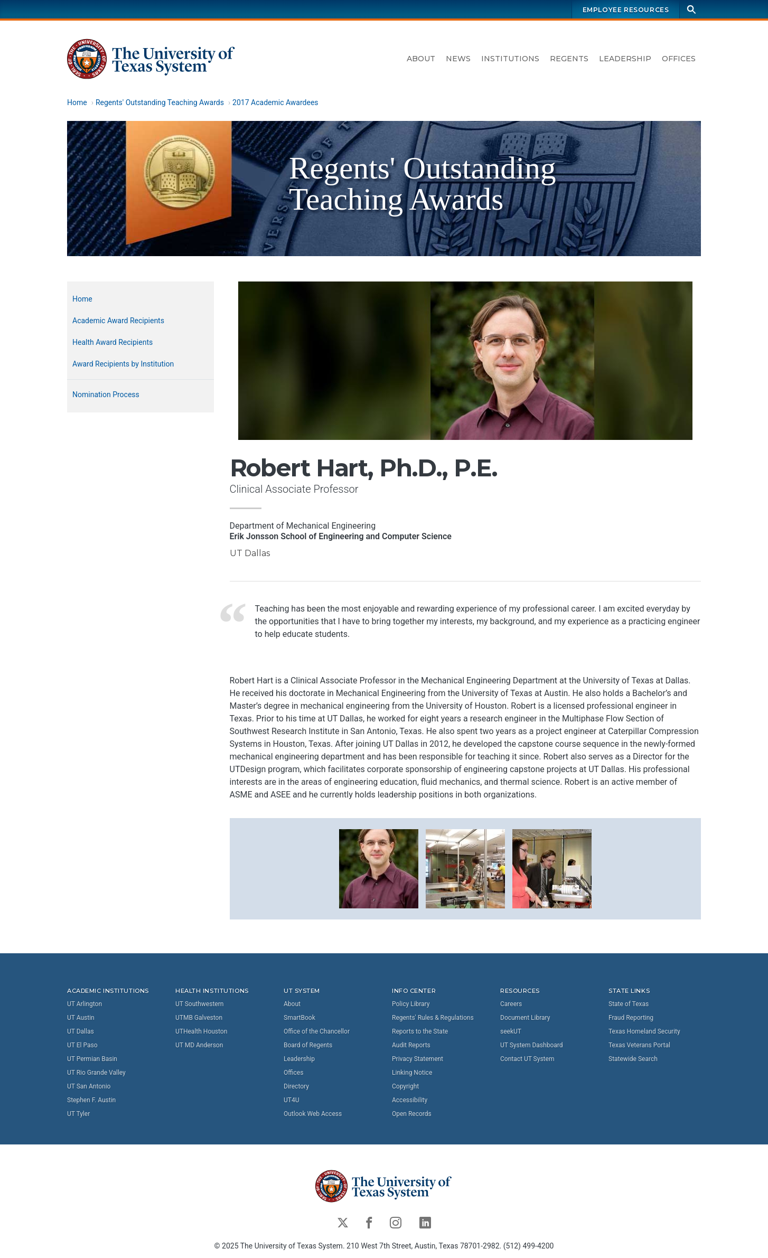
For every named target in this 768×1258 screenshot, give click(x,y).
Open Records (412, 1114)
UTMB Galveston (198, 1017)
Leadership (625, 58)
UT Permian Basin (92, 1059)
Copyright (405, 1086)
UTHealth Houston (201, 1031)
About (421, 58)
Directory (296, 1086)
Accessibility (409, 1100)
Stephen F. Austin (91, 1100)
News (458, 58)
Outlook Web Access (313, 1114)
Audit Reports (411, 1045)
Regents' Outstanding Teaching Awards (160, 102)
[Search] (691, 9)
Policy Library (410, 1004)
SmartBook (299, 1017)
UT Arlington (84, 1004)
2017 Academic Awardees (275, 102)
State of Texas (628, 1004)
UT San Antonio (88, 1086)
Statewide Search (633, 1059)
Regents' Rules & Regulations (433, 1017)
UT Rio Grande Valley (96, 1072)
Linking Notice (412, 1072)
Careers (511, 1004)
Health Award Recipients (112, 342)
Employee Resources (626, 10)
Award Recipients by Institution (123, 364)
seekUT (510, 1031)
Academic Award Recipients (118, 320)
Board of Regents (308, 1045)
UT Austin (81, 1017)
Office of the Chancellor (317, 1031)
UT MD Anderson (199, 1045)
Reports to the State (420, 1031)
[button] (378, 868)
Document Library (525, 1017)
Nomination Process (105, 394)
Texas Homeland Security (644, 1031)
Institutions (510, 58)
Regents (569, 58)
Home (77, 102)
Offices (679, 58)
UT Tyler (78, 1114)
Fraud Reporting (630, 1017)
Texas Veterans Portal (639, 1045)
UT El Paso (82, 1045)
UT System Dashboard (531, 1045)
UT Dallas (80, 1031)
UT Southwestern (199, 1004)
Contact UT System (527, 1059)
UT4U (291, 1100)
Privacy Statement (417, 1059)
